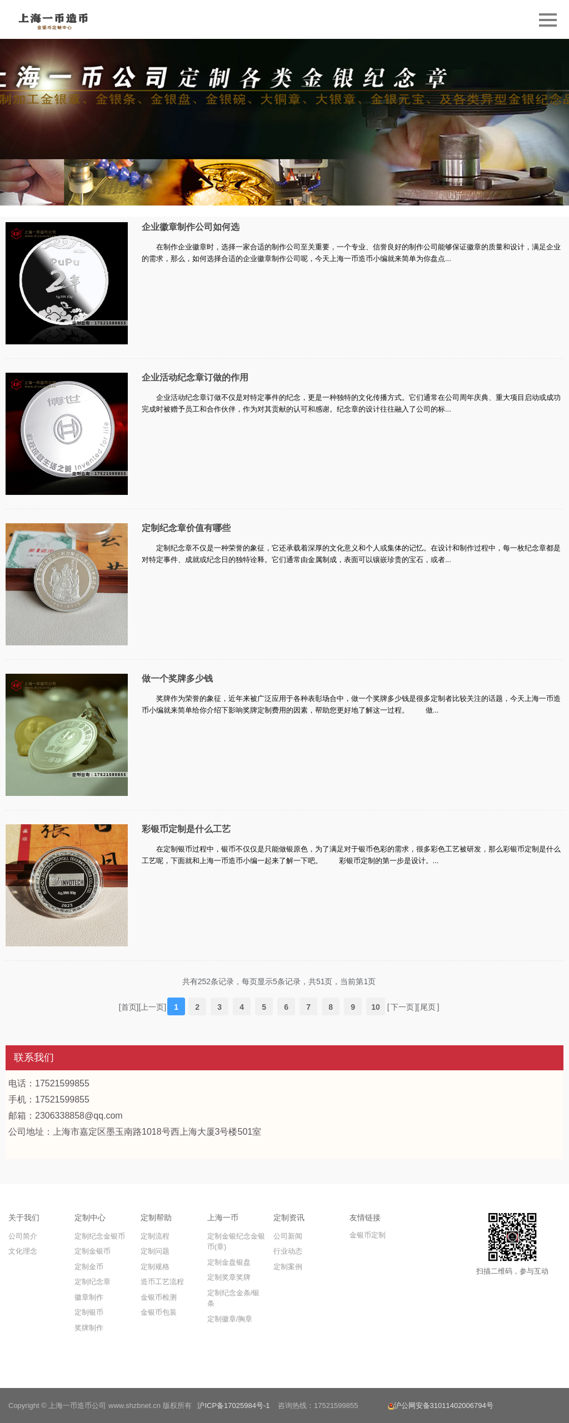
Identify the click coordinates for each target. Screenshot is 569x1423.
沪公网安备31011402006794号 (440, 1405)
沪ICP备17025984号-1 (233, 1405)
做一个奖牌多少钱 (177, 678)
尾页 (428, 1007)
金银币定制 (368, 1235)
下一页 (402, 1007)
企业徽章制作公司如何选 (190, 227)
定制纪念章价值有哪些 (186, 528)
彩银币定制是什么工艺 (186, 829)
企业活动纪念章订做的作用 (195, 377)
